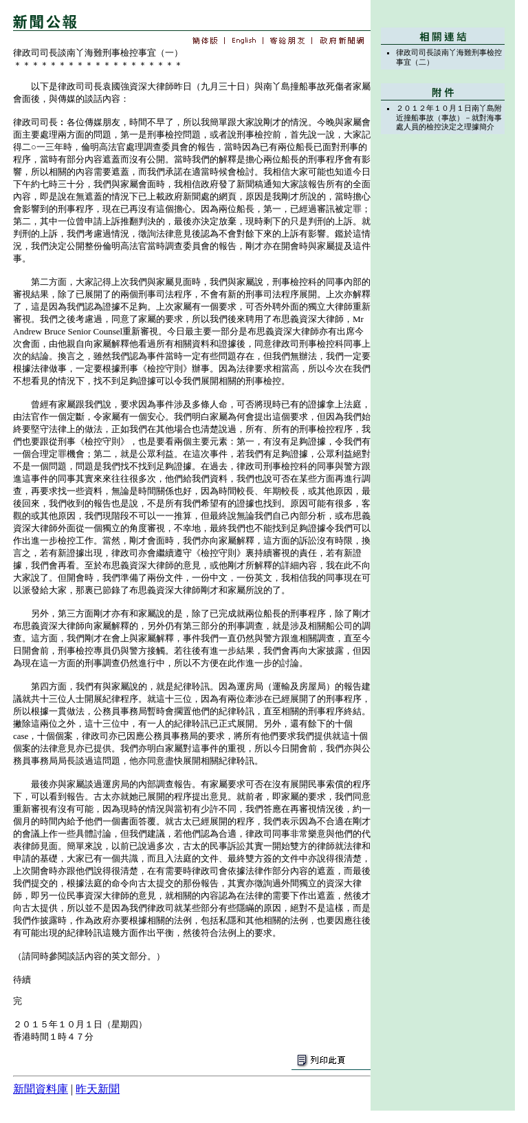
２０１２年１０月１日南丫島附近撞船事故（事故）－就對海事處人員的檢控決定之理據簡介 (449, 117)
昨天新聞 (98, 1089)
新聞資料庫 (40, 1089)
